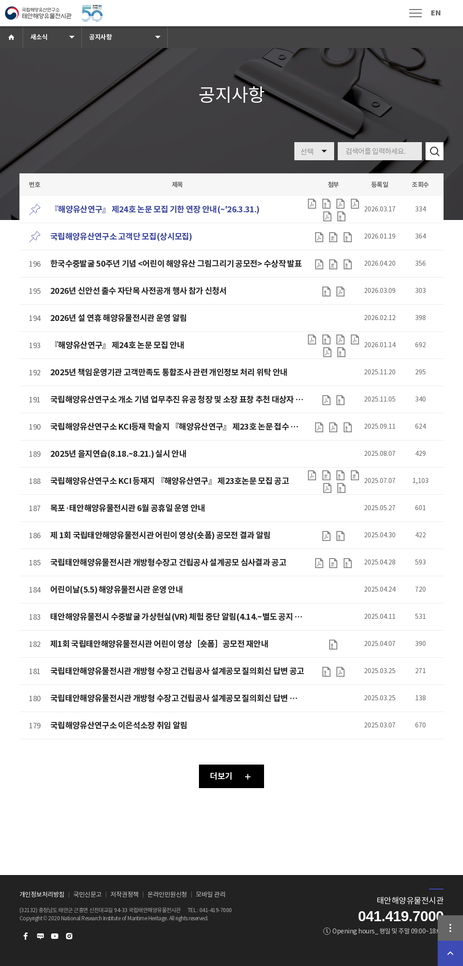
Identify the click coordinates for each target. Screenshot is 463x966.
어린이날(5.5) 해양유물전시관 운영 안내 (116, 589)
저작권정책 (124, 894)
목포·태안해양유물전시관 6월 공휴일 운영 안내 (127, 508)
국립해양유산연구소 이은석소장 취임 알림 (118, 725)
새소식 (38, 37)
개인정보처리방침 (42, 894)
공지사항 (100, 37)
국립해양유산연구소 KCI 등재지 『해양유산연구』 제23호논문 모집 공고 (169, 481)
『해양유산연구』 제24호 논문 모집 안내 (117, 345)
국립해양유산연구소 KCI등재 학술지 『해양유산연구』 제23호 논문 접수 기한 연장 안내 (177, 426)
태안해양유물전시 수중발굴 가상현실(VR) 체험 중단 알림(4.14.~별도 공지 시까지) (177, 617)
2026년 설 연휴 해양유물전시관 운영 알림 (118, 318)
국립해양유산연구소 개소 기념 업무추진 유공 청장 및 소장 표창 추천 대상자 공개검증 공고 (177, 399)
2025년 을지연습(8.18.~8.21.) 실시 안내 (118, 454)
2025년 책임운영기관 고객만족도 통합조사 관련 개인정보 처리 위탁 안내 (168, 372)
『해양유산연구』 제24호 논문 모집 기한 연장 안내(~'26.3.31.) (154, 209)
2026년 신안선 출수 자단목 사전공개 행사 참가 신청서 (138, 291)
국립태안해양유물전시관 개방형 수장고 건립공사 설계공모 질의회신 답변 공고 (177, 671)
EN (435, 13)
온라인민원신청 (167, 894)
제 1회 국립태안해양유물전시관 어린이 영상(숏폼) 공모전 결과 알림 (160, 535)
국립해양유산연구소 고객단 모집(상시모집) (121, 236)
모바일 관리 (210, 894)
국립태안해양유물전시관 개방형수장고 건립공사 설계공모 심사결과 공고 (168, 562)
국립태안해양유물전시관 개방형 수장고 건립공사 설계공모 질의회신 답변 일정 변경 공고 (177, 698)
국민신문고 (87, 894)
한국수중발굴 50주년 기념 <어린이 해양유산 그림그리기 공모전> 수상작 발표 (176, 263)
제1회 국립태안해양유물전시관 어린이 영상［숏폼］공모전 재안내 (159, 644)
